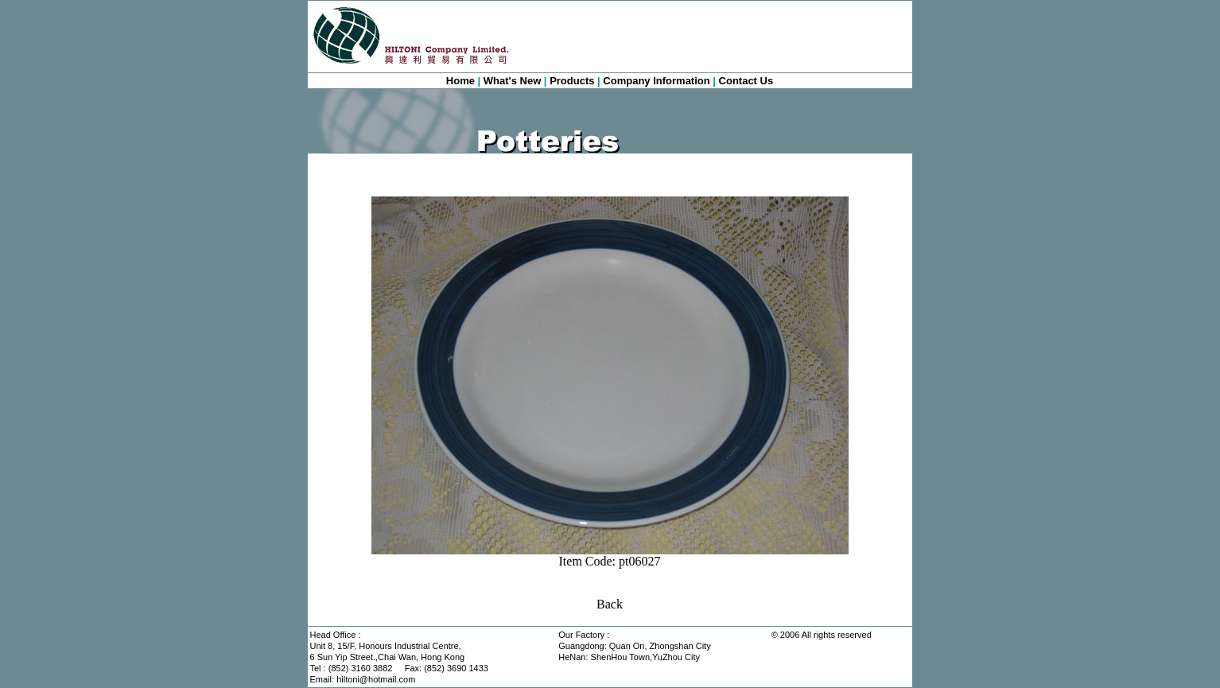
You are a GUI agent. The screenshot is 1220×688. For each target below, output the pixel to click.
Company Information (656, 81)
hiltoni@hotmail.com (375, 679)
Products (572, 81)
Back (609, 604)
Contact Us (746, 81)
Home (460, 81)
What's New (512, 81)
